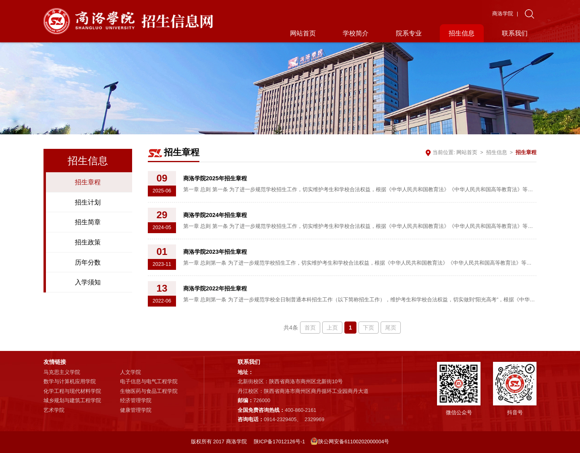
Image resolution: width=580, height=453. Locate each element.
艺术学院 (54, 410)
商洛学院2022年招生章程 (215, 288)
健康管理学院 (135, 410)
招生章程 (88, 182)
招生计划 (88, 202)
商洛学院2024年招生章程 (215, 215)
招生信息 (461, 33)
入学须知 (88, 282)
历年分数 (88, 262)
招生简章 (88, 221)
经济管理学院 (135, 400)
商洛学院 (502, 14)
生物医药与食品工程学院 (149, 391)
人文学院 (130, 372)
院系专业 (409, 33)
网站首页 (303, 33)
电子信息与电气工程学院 (149, 381)
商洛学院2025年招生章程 (215, 178)
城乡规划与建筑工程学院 (72, 400)
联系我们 (515, 33)
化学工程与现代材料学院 (72, 391)
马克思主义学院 (62, 372)
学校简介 (356, 33)
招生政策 (88, 242)
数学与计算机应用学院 (70, 381)
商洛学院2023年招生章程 (215, 251)
